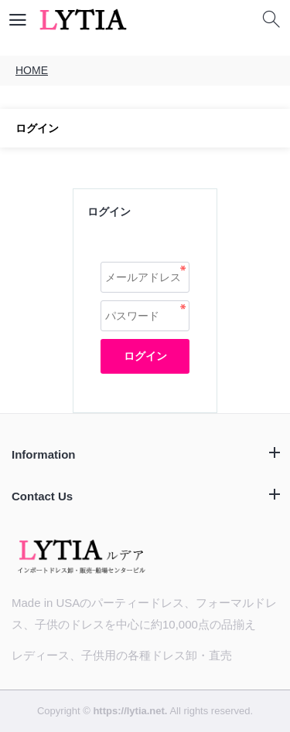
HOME (31, 70)
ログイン (145, 356)
